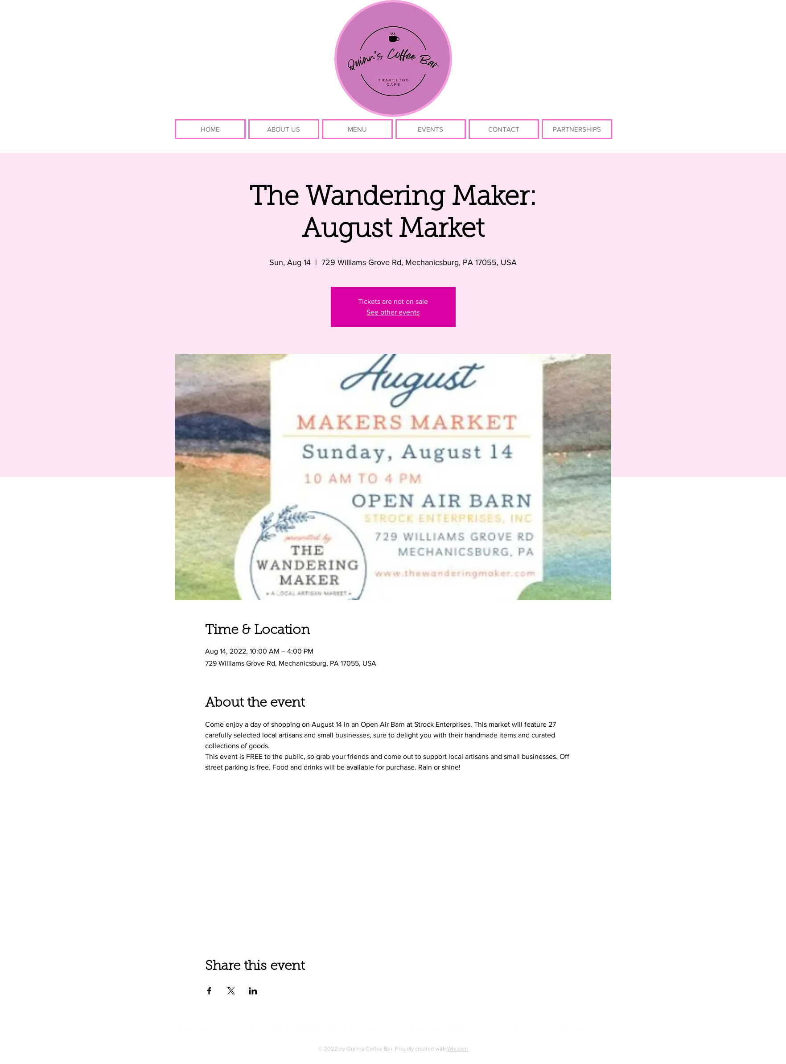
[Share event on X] (231, 990)
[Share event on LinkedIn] (253, 990)
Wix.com (457, 1048)
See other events (393, 312)
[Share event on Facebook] (209, 990)
